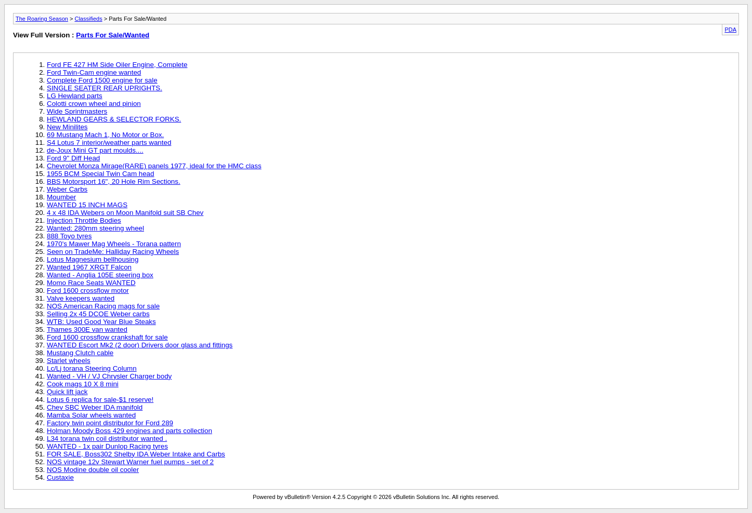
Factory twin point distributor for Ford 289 (110, 423)
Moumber (61, 197)
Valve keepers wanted (80, 298)
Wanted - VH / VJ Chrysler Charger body (109, 376)
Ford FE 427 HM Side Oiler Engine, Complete (117, 65)
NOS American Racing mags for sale (103, 306)
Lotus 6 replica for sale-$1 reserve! (100, 399)
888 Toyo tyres (69, 236)
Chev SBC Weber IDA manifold (94, 407)
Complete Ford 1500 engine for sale (102, 80)
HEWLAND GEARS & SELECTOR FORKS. (114, 119)
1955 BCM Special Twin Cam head (100, 174)
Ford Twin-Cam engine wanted (94, 72)
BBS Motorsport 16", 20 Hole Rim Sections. (113, 181)
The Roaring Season (42, 19)
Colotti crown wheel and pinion (94, 103)
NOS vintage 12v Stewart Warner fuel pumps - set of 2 (130, 462)
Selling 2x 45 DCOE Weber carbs (98, 314)
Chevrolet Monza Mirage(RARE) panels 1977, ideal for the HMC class (154, 166)
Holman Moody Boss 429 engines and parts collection (129, 431)
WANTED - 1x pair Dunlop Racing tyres (107, 446)
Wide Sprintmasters (77, 111)
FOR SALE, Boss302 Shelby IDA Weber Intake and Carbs (136, 454)
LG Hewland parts (74, 96)
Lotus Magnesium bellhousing (92, 259)
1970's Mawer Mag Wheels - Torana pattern (114, 244)
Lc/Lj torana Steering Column (92, 368)
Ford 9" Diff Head (73, 158)
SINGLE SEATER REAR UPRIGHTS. (104, 88)
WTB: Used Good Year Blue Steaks (101, 322)
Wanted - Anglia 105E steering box (100, 275)
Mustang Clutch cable (80, 353)
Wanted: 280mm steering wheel (95, 228)
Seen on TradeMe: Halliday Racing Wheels (113, 251)
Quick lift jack (67, 392)
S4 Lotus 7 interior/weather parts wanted (109, 142)
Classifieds (88, 19)
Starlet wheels (68, 361)
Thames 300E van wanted (87, 329)
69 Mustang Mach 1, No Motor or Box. (105, 135)
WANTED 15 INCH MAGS (87, 205)
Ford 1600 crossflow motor (88, 290)
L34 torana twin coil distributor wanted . (107, 438)
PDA (730, 29)
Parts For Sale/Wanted (112, 35)
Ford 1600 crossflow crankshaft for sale (107, 337)
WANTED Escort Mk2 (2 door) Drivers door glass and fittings (139, 345)
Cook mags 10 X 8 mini (83, 384)
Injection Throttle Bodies (84, 220)
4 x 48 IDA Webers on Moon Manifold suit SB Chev (125, 213)
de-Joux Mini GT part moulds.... (95, 150)
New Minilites (67, 127)
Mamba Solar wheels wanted (91, 415)
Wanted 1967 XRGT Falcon (89, 267)
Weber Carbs (67, 189)
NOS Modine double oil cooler (93, 470)
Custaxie (60, 477)
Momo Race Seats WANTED (91, 283)
